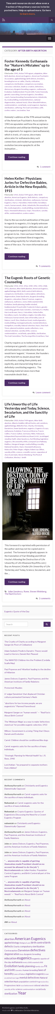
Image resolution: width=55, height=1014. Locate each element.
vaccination (21, 110)
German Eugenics (27, 94)
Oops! (29, 210)
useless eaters (10, 110)
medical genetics (14, 208)
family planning (18, 304)
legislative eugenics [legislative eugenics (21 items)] (35, 974)
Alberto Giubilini (18, 423)
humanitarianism (31, 97)
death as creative (27, 86)
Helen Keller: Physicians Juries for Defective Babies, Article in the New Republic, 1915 (26, 184)
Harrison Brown (11, 312)
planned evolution (17, 328)
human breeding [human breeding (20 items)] (30, 970)
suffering (18, 108)
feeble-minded (31, 304)
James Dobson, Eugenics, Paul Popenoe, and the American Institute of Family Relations (26, 835)
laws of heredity (31, 317)
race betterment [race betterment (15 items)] (27, 985)
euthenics (18, 302)
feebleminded (18, 92)
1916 (26, 286)
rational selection (11, 331)
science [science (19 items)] (19, 989)
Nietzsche (9, 449)
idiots (24, 205)
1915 (16, 195)
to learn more (27, 13)
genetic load (18, 310)
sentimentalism (11, 105)
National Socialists (12, 447)
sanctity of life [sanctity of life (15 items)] (9, 989)
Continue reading (16, 157)
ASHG (19, 291)
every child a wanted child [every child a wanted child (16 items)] (33, 962)
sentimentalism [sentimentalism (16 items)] (29, 989)
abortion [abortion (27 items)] (9, 939)
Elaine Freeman (28, 299)
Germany (35, 310)
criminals (18, 200)
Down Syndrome (22, 296)
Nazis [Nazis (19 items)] (16, 981)
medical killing (12, 100)
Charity (28, 81)
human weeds (16, 205)
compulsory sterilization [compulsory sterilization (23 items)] (32, 946)
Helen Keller (32, 203)
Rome (26, 591)
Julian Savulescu (23, 439)
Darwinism (9, 428)
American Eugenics (23, 76)
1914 (16, 286)
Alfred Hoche (30, 423)
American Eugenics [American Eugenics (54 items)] (30, 938)
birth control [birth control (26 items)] (38, 942)
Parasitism (36, 210)
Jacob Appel (44, 436)
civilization (35, 81)
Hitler (33, 434)
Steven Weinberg (25, 455)
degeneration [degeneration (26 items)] (11, 954)
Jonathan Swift (10, 439)
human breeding (16, 97)
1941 (16, 73)
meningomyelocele (24, 323)
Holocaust (9, 317)
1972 (7, 288)
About (27, 899)
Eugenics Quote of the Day (16, 611)
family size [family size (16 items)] (39, 966)
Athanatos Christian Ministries (27, 1010)
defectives (39, 86)
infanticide (42, 97)
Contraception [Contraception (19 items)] (11, 950)
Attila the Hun (22, 426)
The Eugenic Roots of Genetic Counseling (27, 280)
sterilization (9, 108)
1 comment (45, 166)
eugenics (32, 89)
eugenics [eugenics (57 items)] (24, 958)
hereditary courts (11, 315)
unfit (41, 108)
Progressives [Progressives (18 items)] (9, 985)
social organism (33, 105)
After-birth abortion (24, 288)
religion (27, 449)
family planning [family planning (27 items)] (26, 966)
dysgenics (8, 299)
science (34, 331)
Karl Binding (35, 439)
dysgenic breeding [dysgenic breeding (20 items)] (32, 954)
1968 (45, 286)
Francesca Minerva (29, 431)
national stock (21, 102)
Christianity (38, 426)
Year (28, 110)
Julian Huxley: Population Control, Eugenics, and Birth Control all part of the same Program (27, 873)
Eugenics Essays (41, 428)
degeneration (10, 296)
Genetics (27, 310)
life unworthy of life (20, 441)
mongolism (9, 325)
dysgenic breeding (21, 89)
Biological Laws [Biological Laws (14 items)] (25, 943)
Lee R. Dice (15, 320)
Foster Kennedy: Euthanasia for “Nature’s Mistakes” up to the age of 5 (27, 65)
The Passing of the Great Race (33, 336)
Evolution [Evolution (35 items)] (10, 966)
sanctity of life (24, 331)
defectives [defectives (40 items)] (37, 950)
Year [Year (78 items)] (22, 992)
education (17, 299)
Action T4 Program (26, 73)
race (41, 328)
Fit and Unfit (29, 92)
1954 (40, 286)
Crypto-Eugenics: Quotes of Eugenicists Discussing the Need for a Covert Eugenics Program (25, 814)
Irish (37, 436)
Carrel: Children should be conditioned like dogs (26, 740)
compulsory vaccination (33, 84)
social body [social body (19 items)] (41, 989)
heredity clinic (40, 315)
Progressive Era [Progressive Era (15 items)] (42, 982)
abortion (12, 288)
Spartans (43, 105)
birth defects (32, 79)
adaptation (38, 73)
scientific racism (29, 452)
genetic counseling (12, 94)
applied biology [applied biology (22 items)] (11, 942)
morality (17, 325)
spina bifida (31, 333)
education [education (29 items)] (10, 958)
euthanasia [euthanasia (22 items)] (17, 962)
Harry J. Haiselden (19, 203)
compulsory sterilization (14, 84)
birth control (27, 291)
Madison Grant (26, 320)
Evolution (8, 92)
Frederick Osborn (34, 307)
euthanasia (41, 89)
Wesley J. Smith (20, 457)
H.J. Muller (44, 310)
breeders (41, 79)
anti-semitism (42, 423)
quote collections (32, 328)
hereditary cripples (26, 315)
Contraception (30, 294)
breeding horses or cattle (14, 81)
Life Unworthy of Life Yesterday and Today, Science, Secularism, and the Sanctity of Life (27, 410)
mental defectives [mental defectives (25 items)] (29, 977)
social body (22, 105)
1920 (16, 420)
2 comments (44, 598)
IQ (5, 100)
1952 (35, 286)
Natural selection (28, 325)
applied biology (20, 79)
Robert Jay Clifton (37, 449)
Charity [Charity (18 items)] (16, 946)
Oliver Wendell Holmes (37, 102)
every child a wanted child (33, 302)
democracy (9, 89)
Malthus (8, 444)
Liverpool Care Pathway (37, 441)
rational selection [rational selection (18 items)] (41, 985)
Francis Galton (16, 434)
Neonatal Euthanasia (18, 210)
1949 (30, 286)
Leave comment (43, 392)
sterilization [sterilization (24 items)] (10, 993)
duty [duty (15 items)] (21, 954)
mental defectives (26, 100)
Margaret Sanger (18, 444)
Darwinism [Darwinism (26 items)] (24, 950)
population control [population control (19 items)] (27, 981)
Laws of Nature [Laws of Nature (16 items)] (20, 974)
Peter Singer (18, 449)
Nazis (7, 210)
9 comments (44, 266)
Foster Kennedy (41, 92)
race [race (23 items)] (18, 985)
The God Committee (31, 108)
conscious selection (12, 86)
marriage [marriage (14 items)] (15, 978)
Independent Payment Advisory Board (19, 436)
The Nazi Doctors (13, 594)
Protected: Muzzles (13, 688)
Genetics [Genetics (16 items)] (18, 970)
